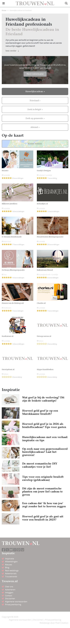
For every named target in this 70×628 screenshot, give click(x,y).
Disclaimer (10, 598)
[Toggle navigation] (3, 3)
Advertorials (10, 573)
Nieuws (8, 564)
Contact (8, 595)
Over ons (9, 586)
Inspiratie (9, 558)
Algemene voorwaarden (16, 601)
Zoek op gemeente (34, 118)
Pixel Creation (61, 622)
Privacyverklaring (13, 604)
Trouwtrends (11, 576)
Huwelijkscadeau (34, 91)
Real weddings (12, 570)
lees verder (12, 50)
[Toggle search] (66, 3)
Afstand (34, 127)
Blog (7, 567)
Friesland (34, 100)
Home (4, 10)
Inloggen (9, 592)
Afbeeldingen (11, 561)
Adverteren (10, 589)
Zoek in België (34, 109)
